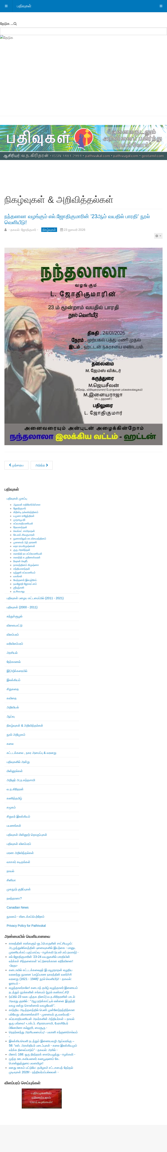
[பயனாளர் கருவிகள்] (158, 236)
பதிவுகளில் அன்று (18, 762)
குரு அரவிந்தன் (21, 549)
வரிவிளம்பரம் (15, 643)
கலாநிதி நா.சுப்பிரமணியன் (27, 553)
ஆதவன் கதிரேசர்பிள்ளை (27, 504)
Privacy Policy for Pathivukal (26, 925)
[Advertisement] (83, 82)
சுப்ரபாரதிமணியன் (23, 523)
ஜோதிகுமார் (19, 508)
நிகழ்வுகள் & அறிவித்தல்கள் (25, 725)
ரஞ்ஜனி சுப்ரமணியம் (24, 572)
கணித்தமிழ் (14, 798)
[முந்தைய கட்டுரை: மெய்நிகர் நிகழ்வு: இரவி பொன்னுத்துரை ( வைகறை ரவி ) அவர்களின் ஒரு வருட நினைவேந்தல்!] (16, 465)
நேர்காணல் (14, 662)
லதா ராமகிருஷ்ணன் (24, 546)
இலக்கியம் (13, 680)
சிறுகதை (13, 689)
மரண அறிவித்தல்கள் (20, 853)
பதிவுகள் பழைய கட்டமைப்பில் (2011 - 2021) (35, 598)
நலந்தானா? (14, 898)
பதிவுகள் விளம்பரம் (19, 844)
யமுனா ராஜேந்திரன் (23, 516)
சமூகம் (11, 807)
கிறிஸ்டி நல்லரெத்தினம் (25, 512)
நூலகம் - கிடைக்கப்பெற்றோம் (25, 916)
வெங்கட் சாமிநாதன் (24, 531)
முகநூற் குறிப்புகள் (19, 889)
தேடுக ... (7, 24)
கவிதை (12, 698)
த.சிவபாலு (19, 591)
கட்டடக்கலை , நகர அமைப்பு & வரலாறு (31, 753)
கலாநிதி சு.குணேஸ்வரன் (26, 557)
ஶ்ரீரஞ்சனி (18, 587)
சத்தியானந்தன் (21, 568)
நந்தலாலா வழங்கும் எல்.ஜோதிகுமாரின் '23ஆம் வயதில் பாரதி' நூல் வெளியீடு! (77, 219)
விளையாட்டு (14, 625)
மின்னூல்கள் (15, 771)
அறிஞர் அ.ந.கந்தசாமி (21, 780)
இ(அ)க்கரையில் (17, 671)
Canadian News (18, 907)
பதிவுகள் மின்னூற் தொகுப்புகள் (27, 834)
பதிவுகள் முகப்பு (17, 498)
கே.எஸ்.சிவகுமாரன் (24, 534)
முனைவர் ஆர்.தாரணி (25, 542)
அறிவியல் (13, 707)
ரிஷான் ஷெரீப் (20, 561)
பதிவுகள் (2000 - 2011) (22, 607)
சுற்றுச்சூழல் (14, 616)
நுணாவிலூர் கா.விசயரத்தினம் (29, 538)
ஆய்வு (11, 716)
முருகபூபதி (19, 519)
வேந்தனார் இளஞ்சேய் (25, 580)
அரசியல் (12, 652)
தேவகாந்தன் (20, 527)
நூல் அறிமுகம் (16, 734)
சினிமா (11, 880)
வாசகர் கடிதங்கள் (18, 862)
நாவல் (10, 871)
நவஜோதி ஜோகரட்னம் (25, 583)
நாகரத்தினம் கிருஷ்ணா (26, 565)
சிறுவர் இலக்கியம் (18, 816)
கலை (10, 743)
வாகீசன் (17, 576)
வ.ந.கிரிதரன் (15, 789)
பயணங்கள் (14, 825)
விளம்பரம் (13, 634)
